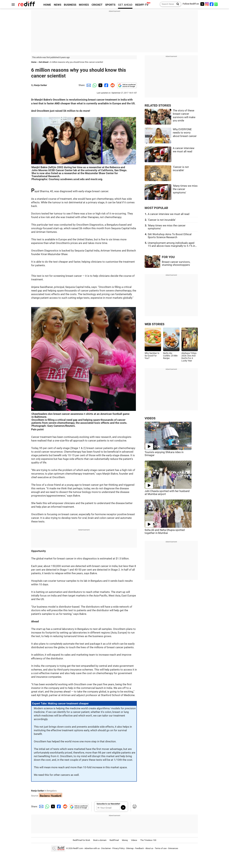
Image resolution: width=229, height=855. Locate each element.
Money (125, 840)
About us (149, 848)
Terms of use (161, 848)
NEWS (57, 4)
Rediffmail (114, 840)
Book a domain (99, 840)
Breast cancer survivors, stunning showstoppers (176, 263)
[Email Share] (88, 85)
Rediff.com (78, 848)
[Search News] (177, 4)
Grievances (173, 848)
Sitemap (130, 848)
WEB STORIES (154, 324)
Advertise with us (92, 848)
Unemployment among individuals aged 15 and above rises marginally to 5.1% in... (172, 244)
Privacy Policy (118, 848)
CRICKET (97, 4)
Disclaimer (106, 848)
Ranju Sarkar (40, 85)
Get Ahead (43, 62)
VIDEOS (150, 418)
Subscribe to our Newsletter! (108, 804)
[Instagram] (207, 4)
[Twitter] (202, 4)
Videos (134, 840)
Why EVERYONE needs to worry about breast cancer (185, 133)
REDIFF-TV (141, 4)
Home (33, 62)
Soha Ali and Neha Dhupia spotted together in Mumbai (165, 531)
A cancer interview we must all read (168, 214)
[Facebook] (211, 4)
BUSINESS (70, 4)
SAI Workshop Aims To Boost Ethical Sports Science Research (169, 236)
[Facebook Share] (106, 85)
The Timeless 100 (148, 840)
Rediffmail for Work (81, 840)
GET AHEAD (125, 4)
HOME (47, 4)
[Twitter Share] (100, 85)
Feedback (139, 848)
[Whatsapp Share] (94, 85)
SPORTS (110, 4)
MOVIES (84, 4)
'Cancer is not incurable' (162, 219)
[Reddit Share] (112, 85)
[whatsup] (216, 4)
